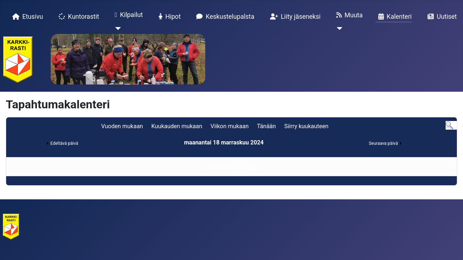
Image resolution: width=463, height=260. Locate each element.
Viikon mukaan (230, 126)
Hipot (168, 16)
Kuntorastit (77, 16)
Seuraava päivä (383, 143)
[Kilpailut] (116, 28)
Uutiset (441, 16)
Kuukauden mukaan (176, 126)
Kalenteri (393, 16)
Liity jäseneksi (294, 16)
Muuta (348, 15)
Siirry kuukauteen (306, 126)
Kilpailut (127, 15)
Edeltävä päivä (64, 143)
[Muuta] (337, 28)
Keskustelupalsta (223, 16)
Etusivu (26, 16)
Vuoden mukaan (122, 126)
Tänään (266, 126)
